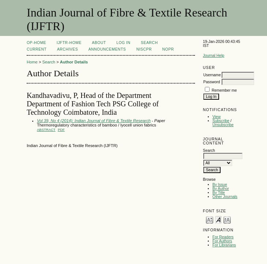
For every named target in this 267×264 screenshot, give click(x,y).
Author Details (74, 62)
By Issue (220, 185)
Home (32, 62)
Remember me (224, 90)
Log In (123, 43)
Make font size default (218, 219)
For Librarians (224, 245)
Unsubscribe (223, 125)
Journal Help (213, 56)
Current (36, 49)
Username (212, 75)
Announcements (107, 49)
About (99, 43)
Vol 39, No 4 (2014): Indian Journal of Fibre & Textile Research (94, 120)
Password (211, 82)
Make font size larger (227, 219)
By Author (221, 189)
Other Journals (225, 197)
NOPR (168, 49)
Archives (67, 49)
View (217, 117)
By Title (219, 193)
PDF (61, 130)
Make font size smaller (209, 219)
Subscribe (221, 121)
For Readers (223, 237)
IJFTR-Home (69, 43)
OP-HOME (36, 43)
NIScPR (144, 49)
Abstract (46, 130)
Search (149, 43)
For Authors (222, 241)
